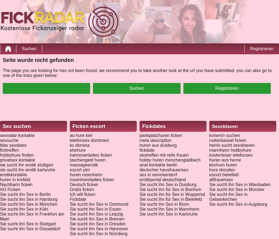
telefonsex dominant (89, 140)
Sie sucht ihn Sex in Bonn (164, 204)
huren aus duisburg (158, 145)
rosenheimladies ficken (92, 179)
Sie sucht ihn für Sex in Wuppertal (172, 194)
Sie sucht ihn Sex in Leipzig (96, 214)
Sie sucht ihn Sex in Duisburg (168, 184)
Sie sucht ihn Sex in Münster (237, 189)
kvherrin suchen (224, 135)
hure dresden (222, 170)
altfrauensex (221, 179)
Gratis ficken (82, 189)
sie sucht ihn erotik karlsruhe (27, 170)
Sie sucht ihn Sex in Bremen (97, 219)
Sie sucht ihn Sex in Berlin (25, 194)
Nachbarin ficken (16, 184)
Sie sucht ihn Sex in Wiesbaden (240, 184)
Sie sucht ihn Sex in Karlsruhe (169, 214)
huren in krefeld (15, 179)
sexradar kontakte (17, 135)
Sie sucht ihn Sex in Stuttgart (28, 224)
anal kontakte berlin (158, 165)
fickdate (147, 150)
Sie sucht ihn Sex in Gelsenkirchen (228, 197)
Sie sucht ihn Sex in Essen (95, 209)
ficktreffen (9, 150)
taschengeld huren (88, 160)
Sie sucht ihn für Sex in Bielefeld (171, 199)
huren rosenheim (86, 174)
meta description (155, 140)
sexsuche (9, 140)
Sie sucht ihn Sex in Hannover (99, 228)
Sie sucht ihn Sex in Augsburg (238, 204)
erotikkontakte (13, 174)
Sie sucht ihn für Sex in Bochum (170, 189)
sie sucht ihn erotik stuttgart (26, 165)
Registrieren (262, 48)
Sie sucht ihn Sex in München (28, 204)
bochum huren (223, 165)
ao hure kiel (81, 135)
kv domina (80, 145)
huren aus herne (225, 160)
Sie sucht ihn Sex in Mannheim (169, 209)
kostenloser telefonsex (231, 155)
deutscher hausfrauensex (164, 170)
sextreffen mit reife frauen (164, 155)
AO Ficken (10, 189)
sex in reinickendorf (158, 174)
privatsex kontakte (17, 160)
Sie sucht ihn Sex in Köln (24, 209)
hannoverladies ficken (91, 155)
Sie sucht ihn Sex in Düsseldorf (30, 228)
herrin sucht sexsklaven (232, 145)
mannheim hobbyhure (230, 150)
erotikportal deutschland (163, 179)
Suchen (29, 48)
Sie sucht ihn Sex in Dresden (98, 224)
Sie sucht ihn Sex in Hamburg (28, 199)
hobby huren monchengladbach (170, 160)
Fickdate (78, 199)
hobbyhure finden (17, 155)
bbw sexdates (13, 145)
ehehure (78, 150)
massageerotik (84, 165)
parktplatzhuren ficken (161, 135)
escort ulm (80, 170)
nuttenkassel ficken (227, 140)
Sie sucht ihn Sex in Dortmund (99, 204)
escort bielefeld (224, 174)
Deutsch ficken (84, 184)
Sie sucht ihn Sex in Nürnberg (99, 233)
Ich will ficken (82, 194)
